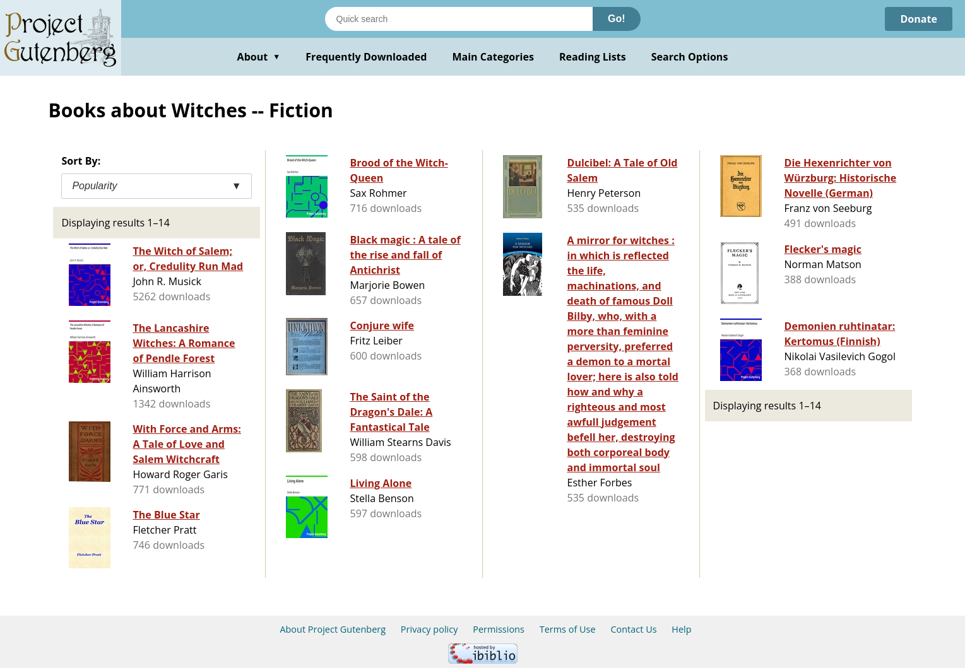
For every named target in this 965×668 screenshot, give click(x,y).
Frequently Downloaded (366, 57)
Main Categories (493, 57)
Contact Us (633, 629)
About (259, 56)
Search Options (689, 57)
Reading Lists (592, 57)
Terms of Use (568, 629)
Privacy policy (429, 629)
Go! (616, 18)
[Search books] (459, 19)
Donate (918, 19)
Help (681, 629)
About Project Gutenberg (333, 629)
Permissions (498, 629)
